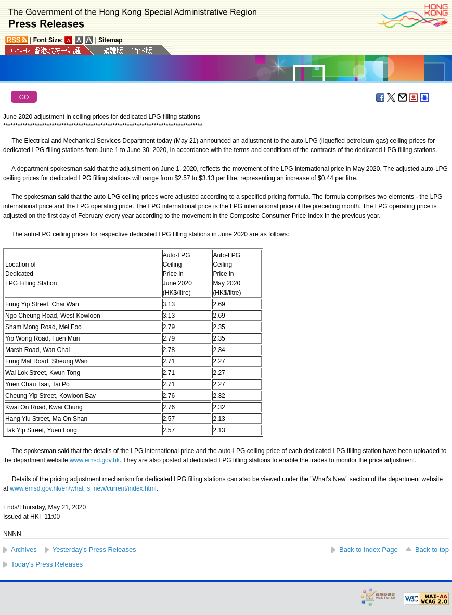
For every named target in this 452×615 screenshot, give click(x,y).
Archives (24, 550)
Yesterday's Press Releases (94, 550)
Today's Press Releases (47, 564)
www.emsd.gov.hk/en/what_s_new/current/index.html (83, 488)
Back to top (432, 550)
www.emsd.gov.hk (95, 460)
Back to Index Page (368, 550)
